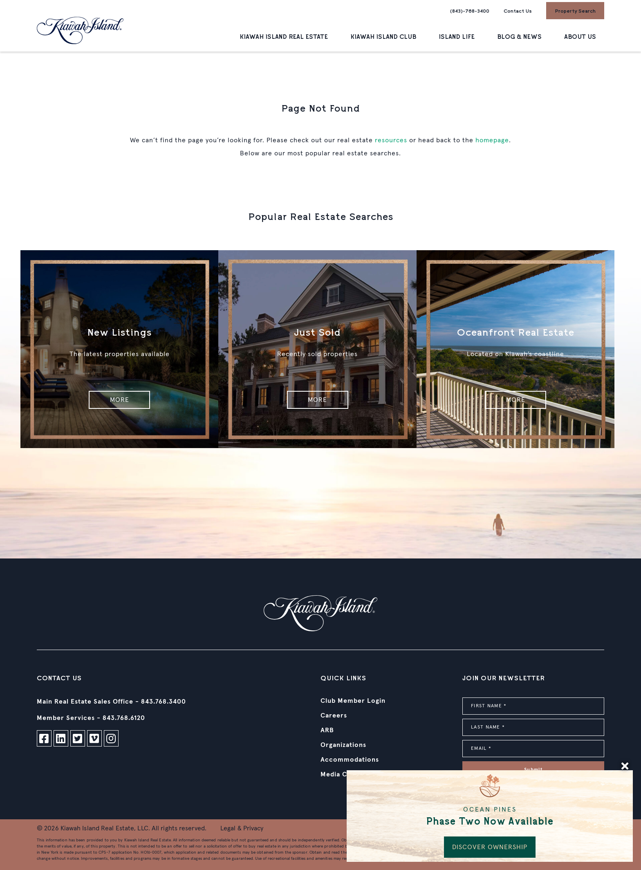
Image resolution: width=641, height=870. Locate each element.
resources (391, 140)
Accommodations (349, 759)
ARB (327, 730)
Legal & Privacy (242, 828)
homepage (492, 140)
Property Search (575, 10)
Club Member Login (352, 700)
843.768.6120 (124, 718)
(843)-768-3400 (469, 10)
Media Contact (344, 774)
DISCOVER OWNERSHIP (489, 847)
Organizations (343, 745)
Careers (333, 715)
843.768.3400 (163, 701)
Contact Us (518, 10)
